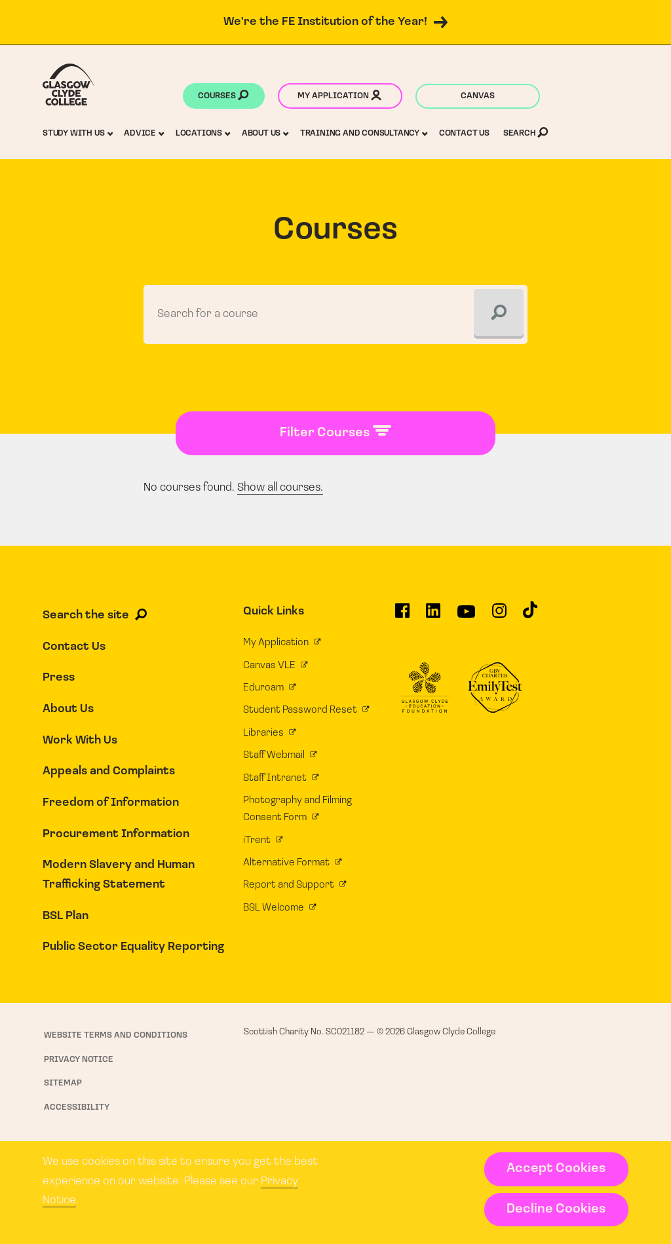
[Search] (499, 314)
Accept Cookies (556, 1168)
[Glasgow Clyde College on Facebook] (402, 615)
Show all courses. (280, 487)
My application (339, 97)
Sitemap (63, 1083)
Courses (223, 97)
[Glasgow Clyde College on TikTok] (530, 614)
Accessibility (76, 1107)
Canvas (478, 96)
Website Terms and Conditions (115, 1035)
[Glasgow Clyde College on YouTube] (466, 616)
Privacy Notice (78, 1059)
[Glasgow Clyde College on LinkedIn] (433, 615)
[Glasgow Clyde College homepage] (68, 84)
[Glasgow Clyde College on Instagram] (499, 615)
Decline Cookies (556, 1209)
